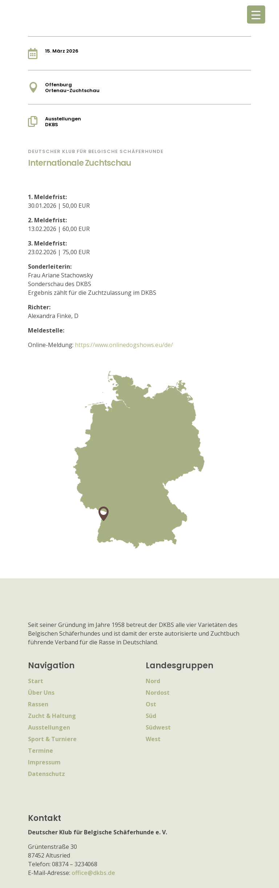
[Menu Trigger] (256, 14)
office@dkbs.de (93, 873)
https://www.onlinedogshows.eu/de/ (124, 345)
